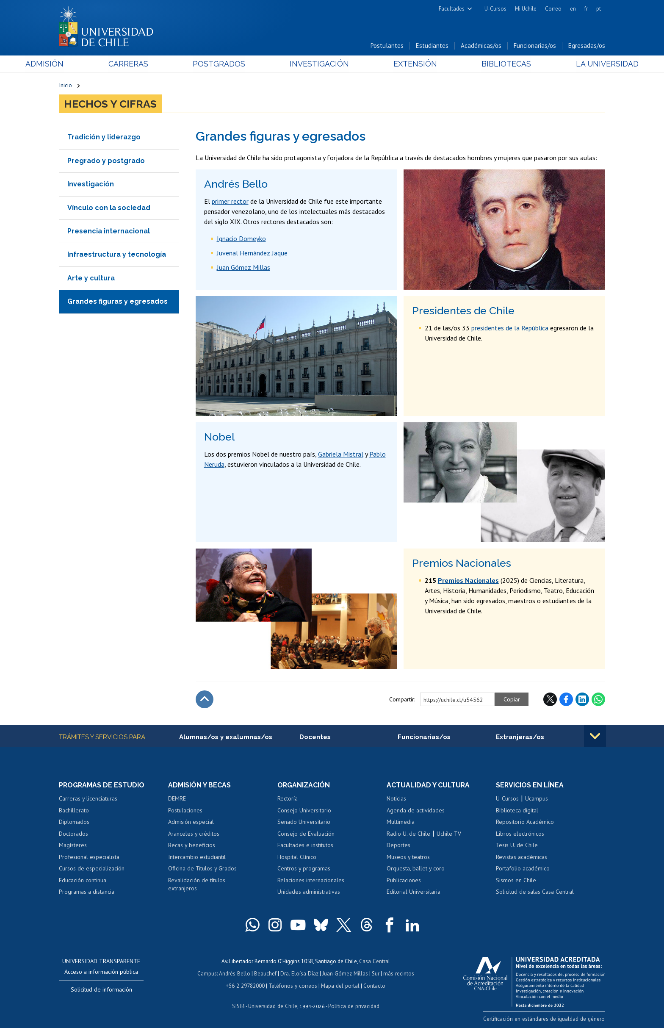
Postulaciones (185, 811)
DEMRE (177, 799)
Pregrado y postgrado (106, 161)
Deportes (398, 846)
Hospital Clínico (296, 857)
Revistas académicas (521, 857)
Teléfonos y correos (293, 985)
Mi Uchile (526, 8)
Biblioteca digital (517, 811)
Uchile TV (449, 834)
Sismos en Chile (516, 880)
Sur (375, 973)
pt (598, 8)
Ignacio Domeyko (241, 239)
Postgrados (230, 64)
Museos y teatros (408, 857)
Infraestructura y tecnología (116, 255)
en (573, 8)
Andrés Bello (235, 973)
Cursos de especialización (92, 869)
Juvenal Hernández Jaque (252, 253)
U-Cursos (495, 8)
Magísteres (73, 846)
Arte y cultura (91, 278)
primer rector (230, 201)
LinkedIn (582, 700)
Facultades (452, 8)
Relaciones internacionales (310, 880)
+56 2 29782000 (246, 985)
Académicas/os (481, 46)
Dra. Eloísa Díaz (299, 973)
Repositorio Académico (525, 822)
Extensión (404, 64)
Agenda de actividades (416, 811)
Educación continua (82, 880)
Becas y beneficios (191, 846)
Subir (204, 700)
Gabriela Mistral (340, 454)
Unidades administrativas (308, 892)
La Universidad (573, 64)
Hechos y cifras (110, 104)
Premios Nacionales (468, 580)
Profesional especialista (89, 857)
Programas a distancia (86, 892)
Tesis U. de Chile (517, 846)
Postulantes (387, 46)
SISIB (239, 1005)
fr (586, 8)
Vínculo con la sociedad (108, 208)
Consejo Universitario (304, 811)
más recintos (397, 973)
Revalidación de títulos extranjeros (196, 885)
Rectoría (287, 799)
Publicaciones (404, 880)
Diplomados (74, 822)
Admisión (78, 64)
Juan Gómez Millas (243, 267)
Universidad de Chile (273, 1005)
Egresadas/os (586, 46)
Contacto (373, 985)
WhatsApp (598, 699)
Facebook (566, 699)
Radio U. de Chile (408, 834)
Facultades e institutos (305, 846)
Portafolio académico (523, 869)
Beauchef (266, 973)
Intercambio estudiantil (197, 857)
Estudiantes (432, 46)
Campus (208, 973)
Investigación (319, 64)
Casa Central (374, 961)
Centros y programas (303, 869)
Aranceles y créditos (193, 834)
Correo (553, 8)
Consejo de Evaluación (306, 834)
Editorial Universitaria (413, 892)
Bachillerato (74, 811)
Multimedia (401, 822)
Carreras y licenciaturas (88, 799)
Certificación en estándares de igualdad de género (545, 1019)
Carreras (150, 64)
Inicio (65, 85)
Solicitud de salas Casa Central (535, 892)
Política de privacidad (353, 1005)
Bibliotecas (484, 64)
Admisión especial (191, 822)
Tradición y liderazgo (104, 137)
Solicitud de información (101, 990)
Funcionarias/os (535, 46)
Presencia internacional (108, 231)
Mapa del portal (339, 985)
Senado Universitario (303, 822)
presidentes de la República (509, 328)
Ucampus (536, 799)
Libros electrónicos (520, 834)
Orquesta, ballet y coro (416, 869)
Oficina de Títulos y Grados (202, 869)
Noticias (396, 799)
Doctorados (73, 834)
